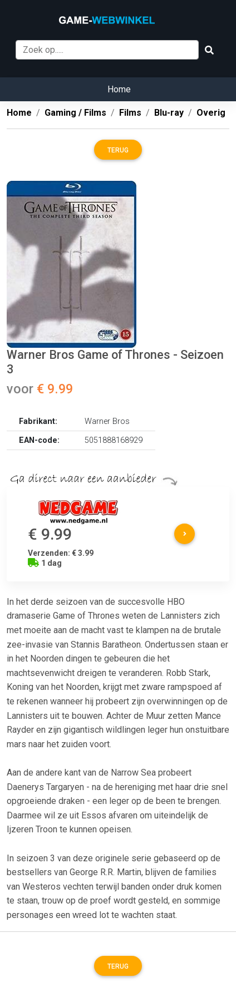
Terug (118, 150)
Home (119, 89)
